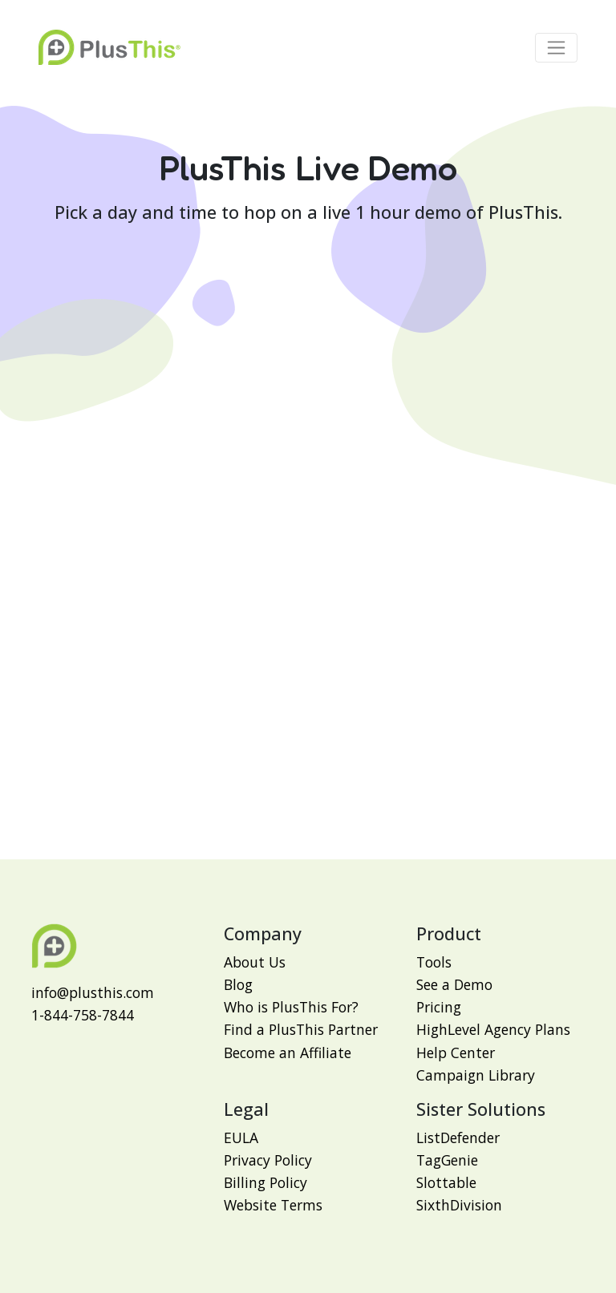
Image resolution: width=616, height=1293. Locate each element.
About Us (255, 962)
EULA (241, 1137)
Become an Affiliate (287, 1052)
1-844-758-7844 (82, 1014)
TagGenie (447, 1160)
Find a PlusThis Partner (301, 1029)
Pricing (438, 1006)
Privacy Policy (268, 1160)
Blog (238, 984)
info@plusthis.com (92, 992)
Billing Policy (265, 1182)
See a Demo (454, 984)
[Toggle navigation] (556, 48)
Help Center (455, 1052)
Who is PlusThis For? (291, 1006)
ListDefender (458, 1137)
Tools (434, 962)
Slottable (446, 1182)
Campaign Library (475, 1075)
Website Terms (273, 1204)
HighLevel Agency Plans (493, 1029)
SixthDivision (459, 1204)
